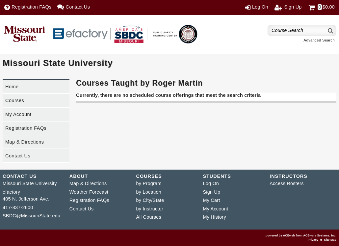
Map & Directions (24, 142)
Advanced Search (319, 40)
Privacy (313, 239)
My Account (18, 114)
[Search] (331, 30)
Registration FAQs (25, 128)
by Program (149, 183)
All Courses (148, 217)
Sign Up (211, 192)
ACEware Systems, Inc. (319, 235)
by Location (148, 192)
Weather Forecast (88, 192)
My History (214, 217)
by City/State (150, 200)
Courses (14, 100)
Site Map (330, 239)
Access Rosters (286, 183)
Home (11, 86)
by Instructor (149, 208)
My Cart (211, 200)
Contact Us (17, 155)
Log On (211, 183)
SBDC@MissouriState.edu (31, 215)
